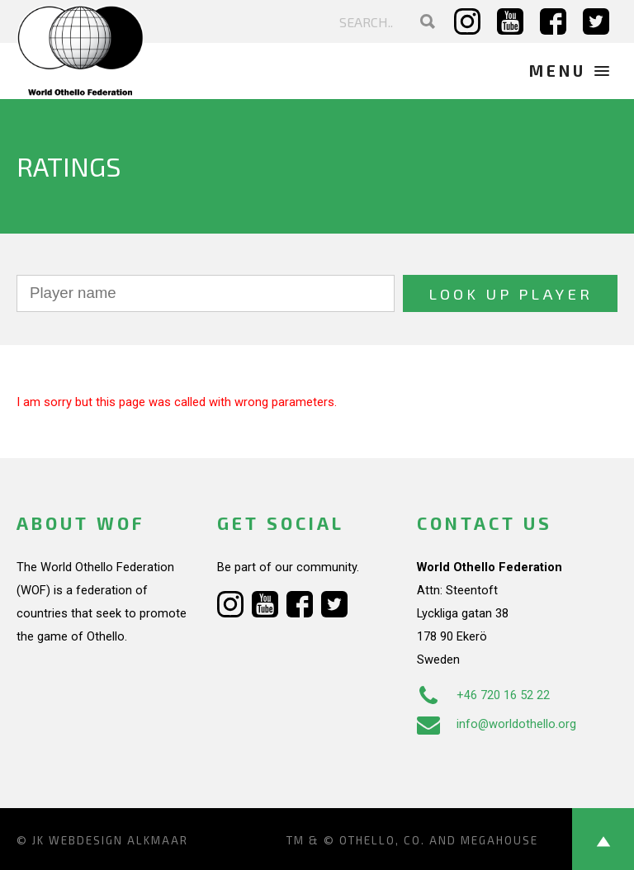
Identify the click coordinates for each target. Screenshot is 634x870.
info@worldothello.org (496, 723)
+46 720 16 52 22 (483, 695)
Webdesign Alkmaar (118, 840)
